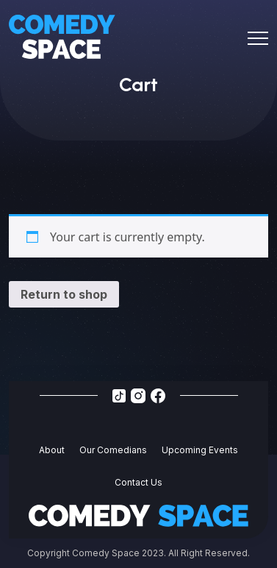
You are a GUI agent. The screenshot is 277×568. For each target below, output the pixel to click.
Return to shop (64, 294)
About (52, 449)
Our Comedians (113, 449)
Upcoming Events (200, 449)
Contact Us (138, 482)
